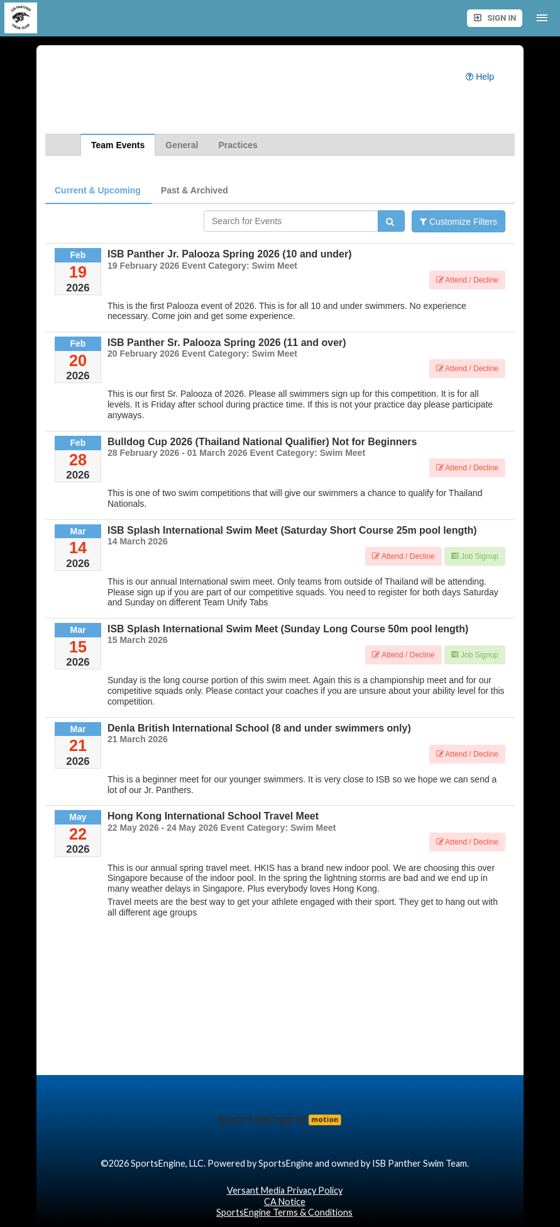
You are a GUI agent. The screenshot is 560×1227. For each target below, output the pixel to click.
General (181, 145)
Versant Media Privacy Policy (285, 1190)
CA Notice (284, 1201)
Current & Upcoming (98, 190)
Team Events (118, 145)
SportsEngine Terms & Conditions (284, 1212)
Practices (237, 145)
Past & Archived (194, 190)
